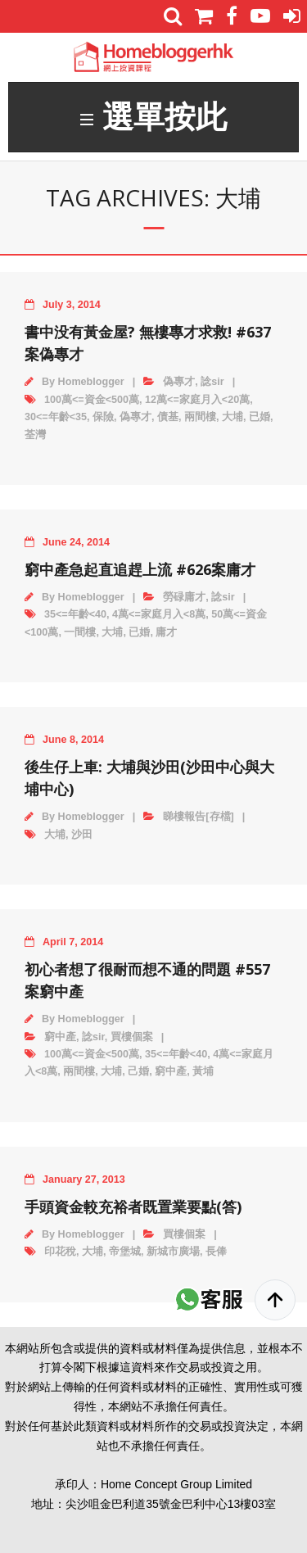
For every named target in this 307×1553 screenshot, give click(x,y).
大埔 (232, 417)
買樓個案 (132, 1037)
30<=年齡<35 (56, 417)
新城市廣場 (173, 1251)
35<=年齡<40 (75, 614)
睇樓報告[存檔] (198, 816)
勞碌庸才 (184, 597)
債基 (167, 417)
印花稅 (60, 1251)
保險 (103, 417)
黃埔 (203, 1071)
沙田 (82, 834)
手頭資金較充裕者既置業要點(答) (133, 1206)
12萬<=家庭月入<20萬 (197, 399)
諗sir (212, 381)
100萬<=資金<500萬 (91, 399)
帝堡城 (125, 1251)
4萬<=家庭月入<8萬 (158, 614)
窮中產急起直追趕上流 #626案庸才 (140, 569)
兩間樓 (200, 417)
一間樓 (80, 632)
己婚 (138, 1071)
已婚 (259, 417)
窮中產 (60, 1037)
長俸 (216, 1251)
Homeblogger (91, 381)
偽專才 (179, 381)
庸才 (166, 632)
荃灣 (35, 435)
